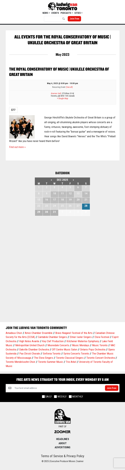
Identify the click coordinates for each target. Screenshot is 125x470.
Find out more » (17, 147)
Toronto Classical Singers (69, 357)
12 (70, 193)
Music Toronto (100, 345)
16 (46, 199)
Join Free (74, 18)
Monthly (77, 396)
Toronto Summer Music (50, 361)
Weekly (62, 396)
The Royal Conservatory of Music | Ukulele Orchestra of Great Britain (59, 71)
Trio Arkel (71, 361)
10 (54, 193)
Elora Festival (102, 337)
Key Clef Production (53, 341)
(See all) (69, 87)
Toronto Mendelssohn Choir (20, 361)
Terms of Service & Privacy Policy (62, 456)
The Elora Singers (43, 357)
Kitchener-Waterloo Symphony (83, 341)
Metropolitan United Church (30, 345)
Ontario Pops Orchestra (92, 349)
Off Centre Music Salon (64, 349)
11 (62, 193)
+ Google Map (62, 98)
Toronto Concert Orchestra (100, 357)
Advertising (62, 447)
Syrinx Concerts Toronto (76, 353)
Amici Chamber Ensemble (38, 333)
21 (85, 199)
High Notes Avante (29, 341)
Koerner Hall (56, 93)
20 (78, 199)
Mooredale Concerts (58, 345)
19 (70, 199)
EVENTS (55, 13)
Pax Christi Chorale (29, 353)
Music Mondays (80, 345)
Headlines (62, 439)
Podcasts (66, 13)
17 (54, 199)
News (45, 13)
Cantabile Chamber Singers (52, 337)
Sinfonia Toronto (52, 353)
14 (85, 193)
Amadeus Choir (14, 333)
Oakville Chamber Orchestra (34, 349)
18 (62, 199)
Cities (77, 13)
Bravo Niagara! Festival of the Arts (73, 333)
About (63, 443)
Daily (48, 396)
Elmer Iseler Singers (81, 337)
